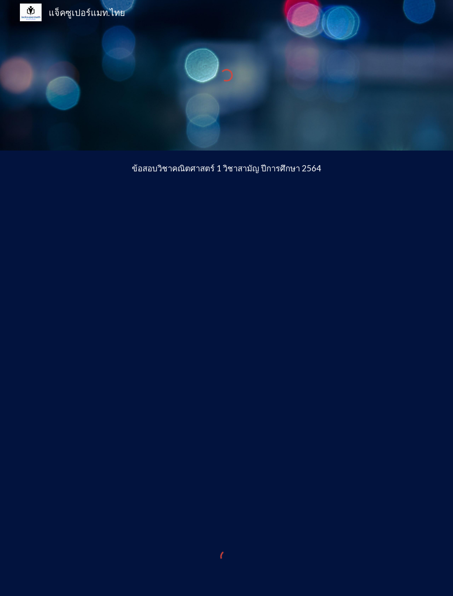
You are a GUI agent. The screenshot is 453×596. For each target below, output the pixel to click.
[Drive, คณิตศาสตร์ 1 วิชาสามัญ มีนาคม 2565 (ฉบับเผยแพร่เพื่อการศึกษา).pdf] (226, 345)
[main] (226, 169)
